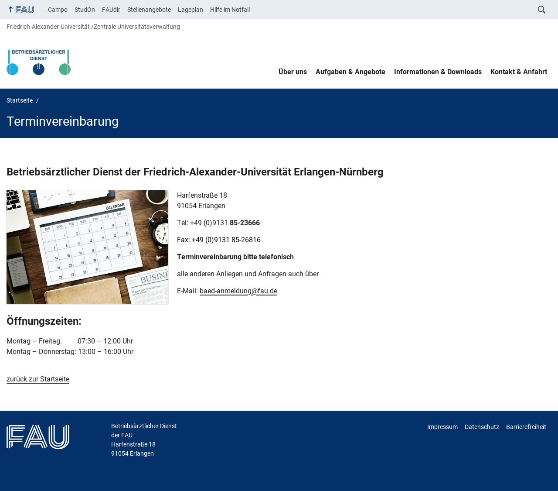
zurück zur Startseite (38, 379)
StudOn (85, 9)
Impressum (442, 426)
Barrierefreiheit (526, 426)
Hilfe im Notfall (230, 9)
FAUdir (111, 9)
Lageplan (190, 9)
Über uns (293, 72)
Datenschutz (482, 426)
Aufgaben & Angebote (350, 72)
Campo (58, 9)
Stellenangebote (149, 9)
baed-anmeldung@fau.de (238, 291)
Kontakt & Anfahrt (518, 72)
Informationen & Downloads (438, 72)
